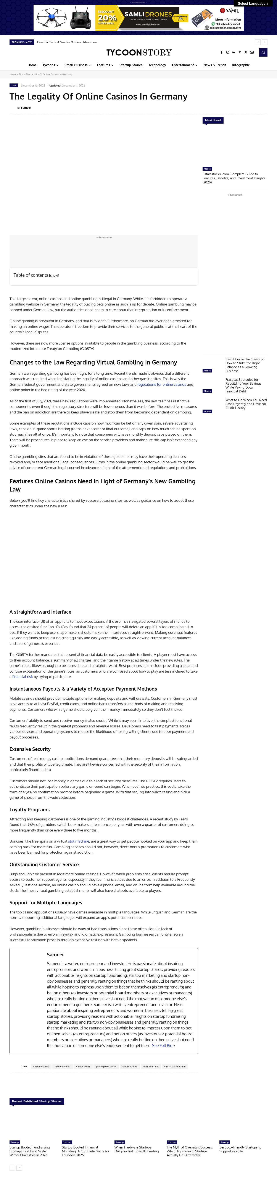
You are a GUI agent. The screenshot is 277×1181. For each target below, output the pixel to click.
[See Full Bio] (174, 1046)
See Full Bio (162, 1045)
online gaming (62, 1066)
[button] (263, 52)
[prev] (258, 42)
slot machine (78, 841)
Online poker (83, 1066)
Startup (15, 1142)
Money (207, 168)
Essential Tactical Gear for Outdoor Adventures (67, 42)
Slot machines (129, 1066)
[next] (264, 42)
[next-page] (19, 1168)
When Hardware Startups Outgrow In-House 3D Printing (136, 1149)
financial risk (22, 676)
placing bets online (106, 1066)
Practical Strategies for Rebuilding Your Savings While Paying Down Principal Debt (243, 385)
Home (13, 74)
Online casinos (41, 1066)
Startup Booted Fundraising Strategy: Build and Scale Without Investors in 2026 (30, 1151)
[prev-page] (12, 1168)
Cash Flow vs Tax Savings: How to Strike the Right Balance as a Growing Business (244, 364)
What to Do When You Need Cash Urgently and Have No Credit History (246, 403)
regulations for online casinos (162, 384)
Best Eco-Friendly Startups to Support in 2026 (240, 1149)
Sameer (26, 107)
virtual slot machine (174, 1066)
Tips (21, 74)
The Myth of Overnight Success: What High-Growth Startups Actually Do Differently (190, 1151)
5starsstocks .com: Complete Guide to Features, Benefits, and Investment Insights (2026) (234, 178)
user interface (150, 1066)
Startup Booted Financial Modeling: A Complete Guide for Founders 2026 (85, 1151)
